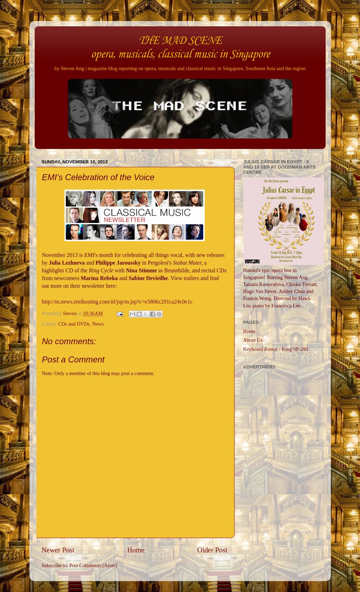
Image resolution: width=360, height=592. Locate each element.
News (98, 324)
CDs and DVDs (73, 324)
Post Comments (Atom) (93, 565)
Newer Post (58, 550)
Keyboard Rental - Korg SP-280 (275, 349)
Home (135, 550)
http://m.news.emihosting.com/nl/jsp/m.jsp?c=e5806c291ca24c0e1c (117, 302)
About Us (253, 340)
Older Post (212, 550)
